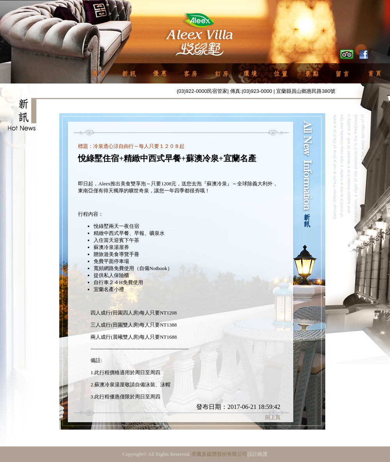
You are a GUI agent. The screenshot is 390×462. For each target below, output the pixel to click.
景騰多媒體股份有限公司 (219, 454)
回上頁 (272, 417)
